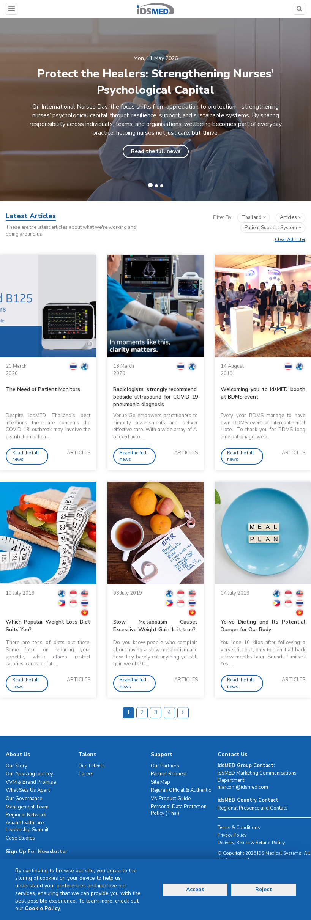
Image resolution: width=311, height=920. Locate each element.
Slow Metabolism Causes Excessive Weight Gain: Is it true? (155, 625)
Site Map (160, 782)
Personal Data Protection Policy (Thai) (179, 810)
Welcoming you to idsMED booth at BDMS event (263, 393)
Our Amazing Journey (29, 773)
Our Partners (165, 765)
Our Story (16, 765)
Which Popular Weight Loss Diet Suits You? (48, 625)
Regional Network (26, 814)
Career (85, 773)
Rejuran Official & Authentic (181, 790)
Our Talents (91, 765)
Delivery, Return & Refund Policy (251, 843)
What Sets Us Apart (28, 790)
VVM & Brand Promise (31, 782)
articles (290, 217)
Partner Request (169, 773)
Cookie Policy (42, 908)
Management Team (27, 806)
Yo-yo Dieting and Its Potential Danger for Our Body (263, 625)
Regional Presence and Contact (252, 808)
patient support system (273, 227)
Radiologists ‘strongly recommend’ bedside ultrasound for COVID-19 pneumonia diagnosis (155, 397)
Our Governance (24, 798)
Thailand (254, 217)
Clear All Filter (290, 239)
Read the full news (155, 151)
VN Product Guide (171, 798)
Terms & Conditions (239, 827)
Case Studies (20, 838)
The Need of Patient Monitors (43, 389)
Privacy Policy (232, 835)
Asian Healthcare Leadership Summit (27, 826)
